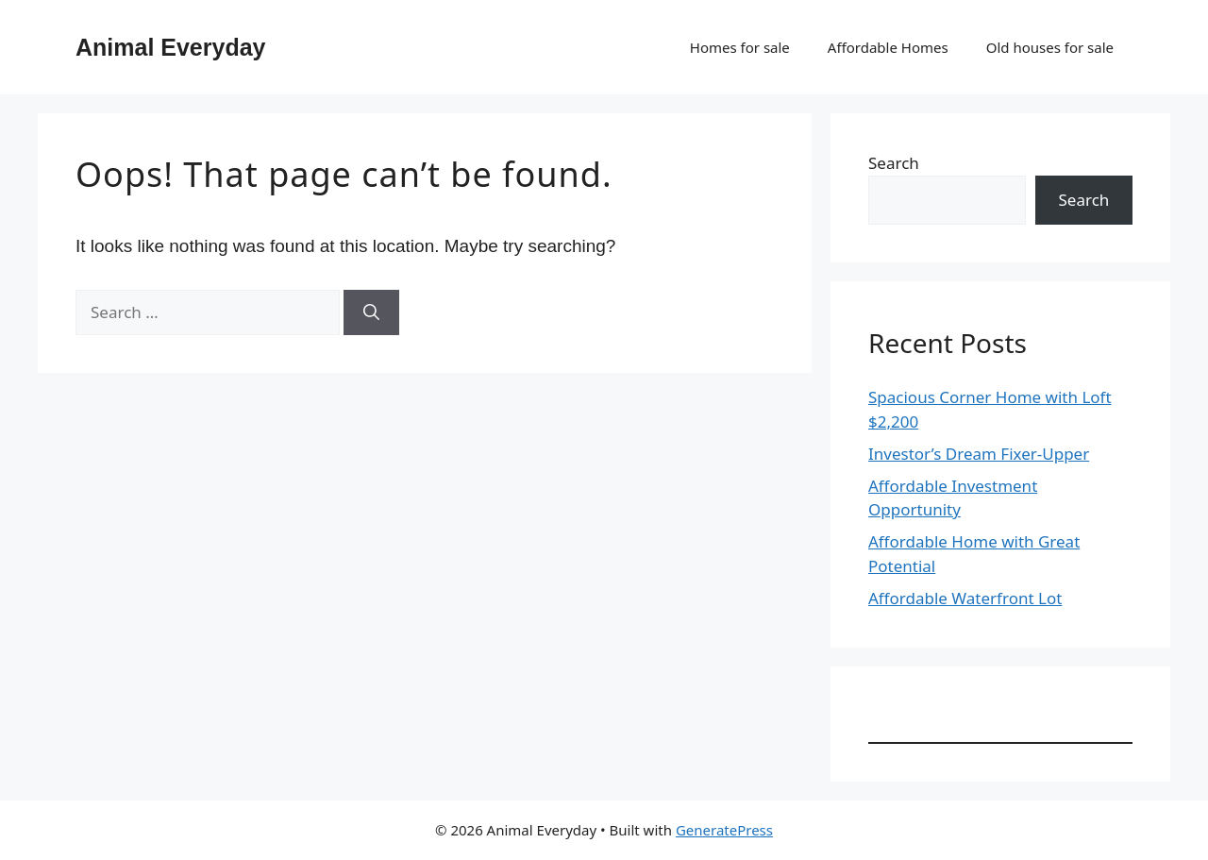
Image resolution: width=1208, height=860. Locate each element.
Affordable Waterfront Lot (965, 598)
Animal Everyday (171, 47)
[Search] (371, 312)
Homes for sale (740, 47)
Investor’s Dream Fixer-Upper (978, 453)
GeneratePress (724, 829)
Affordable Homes (888, 47)
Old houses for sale (1050, 47)
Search (893, 163)
